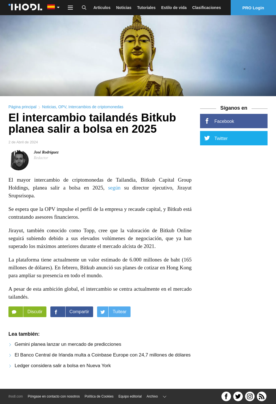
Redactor (41, 159)
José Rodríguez (46, 154)
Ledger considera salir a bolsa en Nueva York (63, 367)
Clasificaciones (206, 7)
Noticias (123, 7)
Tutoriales (146, 7)
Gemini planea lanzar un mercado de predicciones (68, 346)
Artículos (102, 7)
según (114, 189)
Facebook (219, 122)
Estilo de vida (174, 7)
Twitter (216, 140)
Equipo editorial (130, 396)
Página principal (22, 108)
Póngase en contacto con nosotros (54, 396)
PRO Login (253, 7)
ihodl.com (15, 396)
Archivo (152, 396)
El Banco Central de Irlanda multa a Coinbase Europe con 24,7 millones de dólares (103, 356)
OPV (62, 108)
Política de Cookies (99, 396)
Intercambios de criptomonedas (95, 108)
